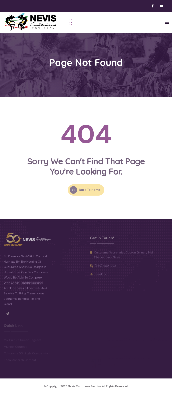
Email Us (100, 276)
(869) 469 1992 (105, 267)
